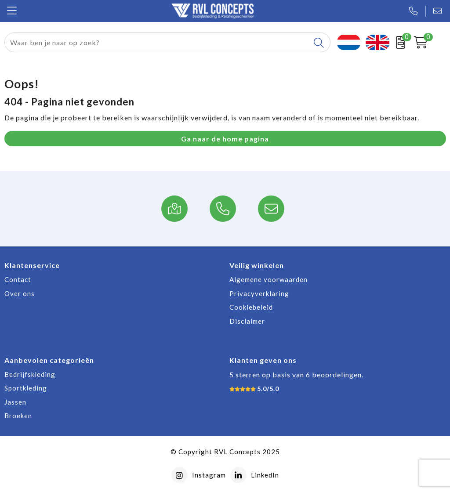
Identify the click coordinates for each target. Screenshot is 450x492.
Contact (17, 279)
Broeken (18, 416)
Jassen (15, 402)
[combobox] (157, 42)
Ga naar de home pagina (225, 138)
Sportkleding (25, 388)
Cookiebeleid (251, 307)
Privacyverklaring (259, 293)
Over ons (19, 293)
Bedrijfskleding (29, 374)
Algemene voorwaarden (268, 279)
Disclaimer (247, 321)
